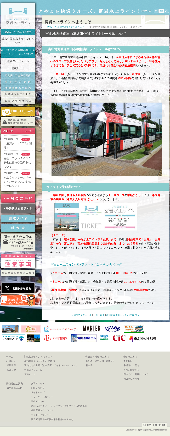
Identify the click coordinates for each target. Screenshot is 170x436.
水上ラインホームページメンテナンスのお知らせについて (17, 181)
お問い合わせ (37, 388)
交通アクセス (37, 383)
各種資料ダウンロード (42, 410)
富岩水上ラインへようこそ (18, 32)
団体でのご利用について (135, 374)
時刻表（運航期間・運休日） (100, 361)
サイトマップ (37, 392)
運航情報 (11, 365)
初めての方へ (37, 401)
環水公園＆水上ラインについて (18, 40)
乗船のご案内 (18, 81)
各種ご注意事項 (131, 370)
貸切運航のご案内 (18, 88)
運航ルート (18, 68)
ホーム (9, 356)
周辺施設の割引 (131, 378)
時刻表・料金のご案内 (18, 75)
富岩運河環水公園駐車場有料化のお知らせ (52, 419)
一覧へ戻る (99, 315)
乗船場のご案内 (131, 365)
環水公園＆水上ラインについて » (122, 315)
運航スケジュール (18, 61)
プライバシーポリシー (42, 397)
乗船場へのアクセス (18, 94)
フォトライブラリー (41, 415)
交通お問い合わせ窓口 (18, 101)
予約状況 (127, 361)
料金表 (89, 365)
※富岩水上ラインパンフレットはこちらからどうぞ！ (87, 264)
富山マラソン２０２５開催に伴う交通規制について (17, 162)
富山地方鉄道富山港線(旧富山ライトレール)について (18, 52)
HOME (49, 27)
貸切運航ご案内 (14, 383)
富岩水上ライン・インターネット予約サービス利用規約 (59, 406)
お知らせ (11, 361)
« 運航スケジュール (81, 315)
